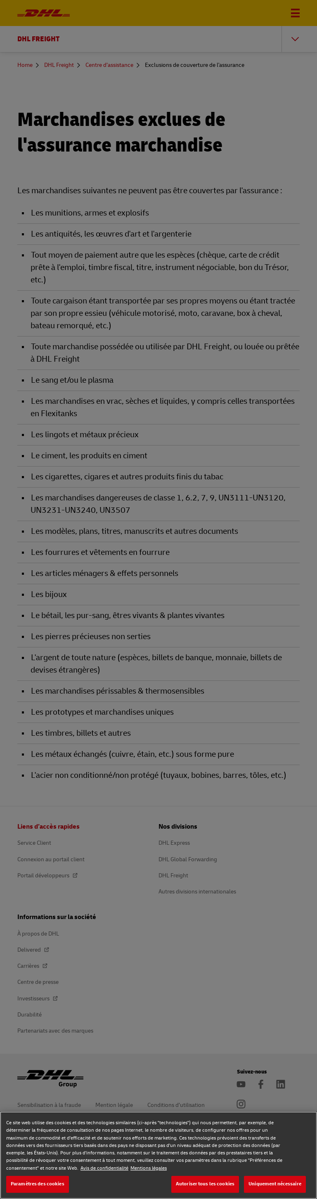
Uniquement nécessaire (274, 1184)
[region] (158, 1155)
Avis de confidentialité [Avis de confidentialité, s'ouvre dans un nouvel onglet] (104, 1168)
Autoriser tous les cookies (205, 1184)
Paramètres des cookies (37, 1184)
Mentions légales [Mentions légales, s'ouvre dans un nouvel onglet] (148, 1168)
